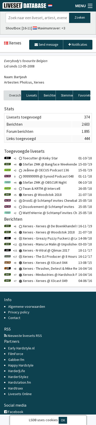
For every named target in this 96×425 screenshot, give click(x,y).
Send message (46, 44)
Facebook (13, 411)
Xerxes (39, 82)
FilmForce (15, 353)
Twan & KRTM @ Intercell (32, 188)
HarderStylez (18, 376)
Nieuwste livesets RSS (23, 335)
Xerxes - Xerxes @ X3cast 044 (35, 262)
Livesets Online (20, 394)
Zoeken (79, 17)
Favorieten (84, 95)
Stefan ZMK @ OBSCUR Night (35, 182)
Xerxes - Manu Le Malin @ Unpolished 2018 (45, 244)
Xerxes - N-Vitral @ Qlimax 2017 (36, 250)
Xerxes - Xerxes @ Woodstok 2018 (39, 232)
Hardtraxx (15, 388)
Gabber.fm (16, 359)
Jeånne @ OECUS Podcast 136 (36, 170)
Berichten (50, 95)
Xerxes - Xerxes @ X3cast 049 (35, 280)
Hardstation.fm (19, 382)
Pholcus (26, 82)
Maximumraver (49, 28)
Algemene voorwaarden (26, 306)
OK (63, 420)
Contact (14, 317)
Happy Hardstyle (21, 365)
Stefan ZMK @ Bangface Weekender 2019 (45, 164)
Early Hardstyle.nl (21, 348)
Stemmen (67, 95)
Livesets (31, 95)
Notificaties (77, 44)
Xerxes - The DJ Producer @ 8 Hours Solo (44, 256)
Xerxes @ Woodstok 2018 (33, 194)
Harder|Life (16, 371)
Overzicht (15, 95)
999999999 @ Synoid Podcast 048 (39, 176)
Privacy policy (18, 312)
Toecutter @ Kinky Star (31, 158)
